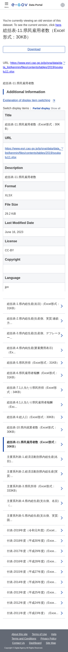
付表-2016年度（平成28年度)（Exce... (31, 561)
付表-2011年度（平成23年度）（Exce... (32, 613)
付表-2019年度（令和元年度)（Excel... (32, 530)
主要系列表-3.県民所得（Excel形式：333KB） (31, 488)
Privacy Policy (48, 638)
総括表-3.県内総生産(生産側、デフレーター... (34, 335)
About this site (20, 634)
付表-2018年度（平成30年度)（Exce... (31, 540)
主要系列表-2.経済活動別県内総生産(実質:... (32, 473)
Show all (55, 108)
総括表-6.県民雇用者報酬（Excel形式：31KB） (32, 375)
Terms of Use (39, 634)
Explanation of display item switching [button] (29, 100)
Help (53, 634)
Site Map (51, 642)
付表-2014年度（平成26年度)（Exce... (31, 582)
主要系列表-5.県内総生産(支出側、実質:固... (32, 518)
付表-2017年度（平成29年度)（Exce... (31, 551)
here (58, 24)
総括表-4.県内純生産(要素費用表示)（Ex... (30, 350)
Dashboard (35, 642)
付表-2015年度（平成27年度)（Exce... (31, 571)
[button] (62, 5)
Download (34, 49)
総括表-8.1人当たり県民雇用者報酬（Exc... (30, 404)
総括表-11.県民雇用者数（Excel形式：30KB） (32, 444)
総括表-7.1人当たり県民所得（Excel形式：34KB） (32, 390)
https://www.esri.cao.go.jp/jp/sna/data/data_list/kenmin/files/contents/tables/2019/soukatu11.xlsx (33, 67)
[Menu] (6, 5)
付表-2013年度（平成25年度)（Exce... (31, 592)
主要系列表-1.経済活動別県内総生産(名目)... (32, 459)
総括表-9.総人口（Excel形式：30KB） (31, 417)
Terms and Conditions (24, 638)
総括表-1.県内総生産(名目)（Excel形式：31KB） (33, 306)
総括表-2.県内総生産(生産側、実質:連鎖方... (32, 320)
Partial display (41, 108)
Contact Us (18, 642)
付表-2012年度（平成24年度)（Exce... (31, 602)
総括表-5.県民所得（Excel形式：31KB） (33, 362)
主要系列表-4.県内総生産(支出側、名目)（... (33, 503)
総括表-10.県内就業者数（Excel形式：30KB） (32, 429)
